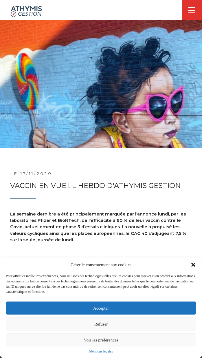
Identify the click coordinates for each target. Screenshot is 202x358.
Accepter (101, 308)
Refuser (101, 324)
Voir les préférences (101, 340)
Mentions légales (101, 351)
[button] (193, 265)
